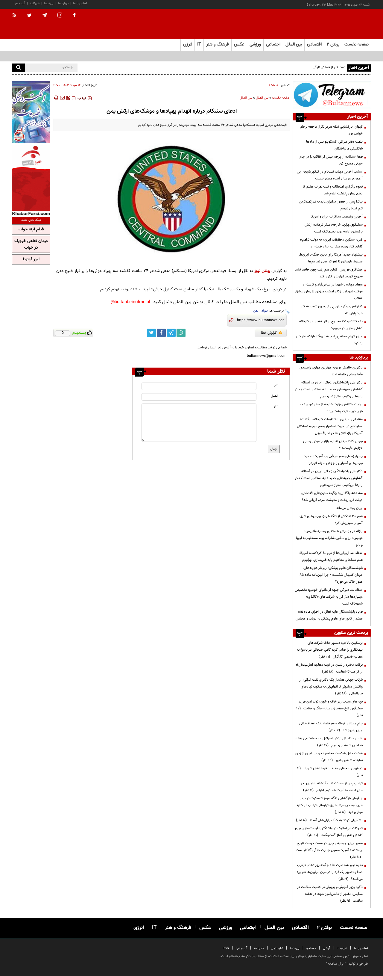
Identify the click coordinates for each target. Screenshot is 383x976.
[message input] (199, 423)
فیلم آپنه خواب (31, 229)
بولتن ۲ (333, 44)
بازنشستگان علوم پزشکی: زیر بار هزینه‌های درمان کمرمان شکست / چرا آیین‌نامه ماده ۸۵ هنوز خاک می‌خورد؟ (331, 574)
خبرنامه (34, 3)
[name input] (199, 386)
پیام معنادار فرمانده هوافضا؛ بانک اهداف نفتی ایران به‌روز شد (331, 727)
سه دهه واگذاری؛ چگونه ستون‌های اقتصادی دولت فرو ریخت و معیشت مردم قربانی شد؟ (332, 496)
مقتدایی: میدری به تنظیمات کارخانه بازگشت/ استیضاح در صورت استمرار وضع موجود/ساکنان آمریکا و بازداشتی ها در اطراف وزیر (330, 426)
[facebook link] (161, 333)
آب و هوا (19, 3)
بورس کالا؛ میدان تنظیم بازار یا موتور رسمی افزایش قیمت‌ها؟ (333, 445)
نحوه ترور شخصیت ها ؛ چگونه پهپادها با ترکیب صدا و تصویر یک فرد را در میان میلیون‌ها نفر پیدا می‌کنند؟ (329, 872)
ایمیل (274, 395)
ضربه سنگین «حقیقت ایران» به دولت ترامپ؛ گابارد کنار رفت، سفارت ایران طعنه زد (331, 243)
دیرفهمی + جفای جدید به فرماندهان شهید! (330, 772)
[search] (18, 68)
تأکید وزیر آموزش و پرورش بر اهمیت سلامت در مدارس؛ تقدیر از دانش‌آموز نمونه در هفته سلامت (330, 894)
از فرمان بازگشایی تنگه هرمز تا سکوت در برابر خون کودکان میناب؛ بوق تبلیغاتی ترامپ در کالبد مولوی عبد (329, 805)
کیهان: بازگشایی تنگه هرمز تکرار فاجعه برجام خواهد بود (331, 130)
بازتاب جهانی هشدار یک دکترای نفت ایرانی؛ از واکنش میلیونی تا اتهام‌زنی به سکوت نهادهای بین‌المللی (331, 686)
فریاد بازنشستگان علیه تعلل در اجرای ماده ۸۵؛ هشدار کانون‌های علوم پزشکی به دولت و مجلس (329, 615)
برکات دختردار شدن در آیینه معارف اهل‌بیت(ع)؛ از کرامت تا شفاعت (329, 668)
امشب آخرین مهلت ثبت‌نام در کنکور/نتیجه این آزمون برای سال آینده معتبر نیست (330, 175)
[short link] (260, 320)
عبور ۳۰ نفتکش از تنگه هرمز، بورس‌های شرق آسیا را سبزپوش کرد (331, 519)
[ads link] (332, 94)
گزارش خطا (271, 333)
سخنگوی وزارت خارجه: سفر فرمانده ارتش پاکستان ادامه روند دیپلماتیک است (334, 228)
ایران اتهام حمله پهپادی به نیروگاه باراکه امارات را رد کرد (329, 340)
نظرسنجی (277, 948)
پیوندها (49, 3)
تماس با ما (80, 3)
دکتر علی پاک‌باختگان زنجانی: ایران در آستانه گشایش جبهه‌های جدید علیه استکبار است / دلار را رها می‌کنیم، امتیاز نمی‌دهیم (329, 389)
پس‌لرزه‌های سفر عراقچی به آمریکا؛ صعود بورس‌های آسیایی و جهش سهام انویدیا (333, 460)
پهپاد (265, 310)
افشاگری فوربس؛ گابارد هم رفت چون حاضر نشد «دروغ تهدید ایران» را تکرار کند (329, 273)
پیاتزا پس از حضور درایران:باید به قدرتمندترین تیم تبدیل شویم (331, 205)
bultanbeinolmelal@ (130, 302)
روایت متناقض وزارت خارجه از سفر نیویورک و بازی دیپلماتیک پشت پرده (331, 408)
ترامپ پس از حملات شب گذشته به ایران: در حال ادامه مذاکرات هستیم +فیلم (332, 787)
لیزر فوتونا (31, 259)
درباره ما (63, 3)
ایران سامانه (336, 963)
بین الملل (262, 97)
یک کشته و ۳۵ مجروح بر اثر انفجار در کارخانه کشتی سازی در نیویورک (331, 325)
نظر (276, 406)
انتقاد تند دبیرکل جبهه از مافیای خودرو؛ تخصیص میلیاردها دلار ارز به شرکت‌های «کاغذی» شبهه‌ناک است (329, 596)
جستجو (311, 948)
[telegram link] (171, 333)
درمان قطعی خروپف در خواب (31, 244)
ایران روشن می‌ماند (349, 508)
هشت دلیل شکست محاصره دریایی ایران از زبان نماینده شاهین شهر (329, 757)
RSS (226, 948)
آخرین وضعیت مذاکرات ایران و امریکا (337, 216)
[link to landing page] (341, 24)
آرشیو (326, 948)
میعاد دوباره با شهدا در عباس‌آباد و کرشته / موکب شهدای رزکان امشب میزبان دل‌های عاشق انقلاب (329, 291)
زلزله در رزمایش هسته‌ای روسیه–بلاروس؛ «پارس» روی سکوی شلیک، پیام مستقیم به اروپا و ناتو (329, 538)
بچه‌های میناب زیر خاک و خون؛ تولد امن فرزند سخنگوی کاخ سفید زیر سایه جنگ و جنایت (329, 708)
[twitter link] (151, 333)
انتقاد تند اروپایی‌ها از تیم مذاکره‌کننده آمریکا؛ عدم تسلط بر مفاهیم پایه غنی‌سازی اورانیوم (331, 556)
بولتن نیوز (262, 271)
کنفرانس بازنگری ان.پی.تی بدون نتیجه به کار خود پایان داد (332, 310)
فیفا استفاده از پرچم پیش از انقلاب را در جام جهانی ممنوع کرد (331, 160)
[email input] (199, 397)
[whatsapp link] (181, 333)
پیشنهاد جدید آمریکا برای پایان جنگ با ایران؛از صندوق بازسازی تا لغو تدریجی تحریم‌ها (331, 258)
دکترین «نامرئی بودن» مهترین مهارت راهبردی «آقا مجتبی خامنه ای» (331, 371)
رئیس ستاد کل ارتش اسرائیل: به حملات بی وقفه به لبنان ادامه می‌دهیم (329, 742)
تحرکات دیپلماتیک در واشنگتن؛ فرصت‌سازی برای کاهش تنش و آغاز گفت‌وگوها (329, 832)
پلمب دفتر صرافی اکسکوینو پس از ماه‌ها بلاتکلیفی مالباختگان (334, 145)
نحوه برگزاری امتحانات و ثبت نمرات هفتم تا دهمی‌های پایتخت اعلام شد (333, 190)
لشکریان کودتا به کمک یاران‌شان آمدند (329, 820)
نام (276, 385)
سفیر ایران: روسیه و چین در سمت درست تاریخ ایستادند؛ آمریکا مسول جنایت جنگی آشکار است (329, 850)
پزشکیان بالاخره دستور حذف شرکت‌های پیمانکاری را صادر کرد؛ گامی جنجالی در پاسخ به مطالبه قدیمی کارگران (330, 649)
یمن (256, 310)
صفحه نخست (356, 44)
